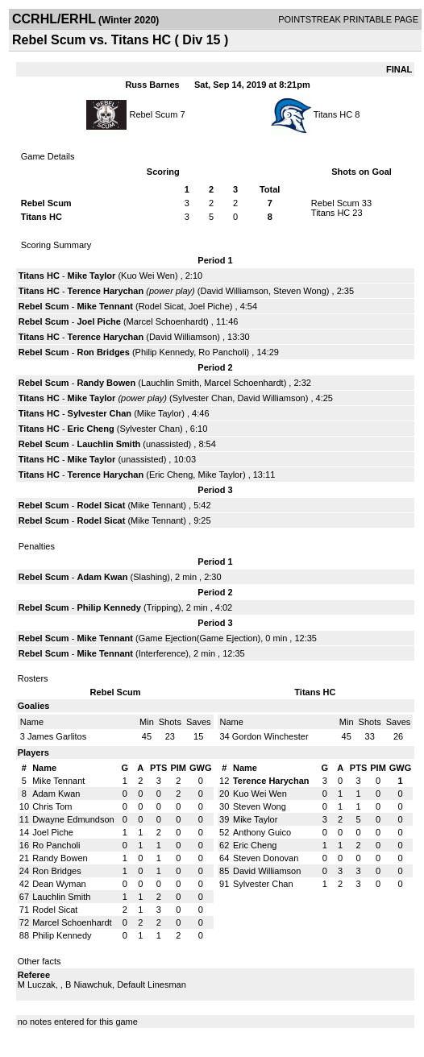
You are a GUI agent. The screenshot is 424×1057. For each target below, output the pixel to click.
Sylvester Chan (203, 398)
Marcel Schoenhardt (166, 321)
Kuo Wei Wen (148, 275)
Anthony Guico (262, 832)
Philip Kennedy (164, 352)
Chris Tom (52, 806)
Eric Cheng (91, 428)
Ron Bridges (103, 352)
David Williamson (234, 291)
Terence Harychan (106, 291)
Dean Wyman (59, 884)
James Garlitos (56, 736)
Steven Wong (299, 291)
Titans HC (333, 114)
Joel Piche (209, 306)
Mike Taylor (92, 275)
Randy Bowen (106, 383)
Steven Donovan (265, 858)
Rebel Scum (153, 114)
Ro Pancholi (222, 352)
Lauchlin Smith (170, 383)
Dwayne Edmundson (73, 819)
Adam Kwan (102, 577)
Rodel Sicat (161, 306)
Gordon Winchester (270, 736)
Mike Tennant (104, 306)
